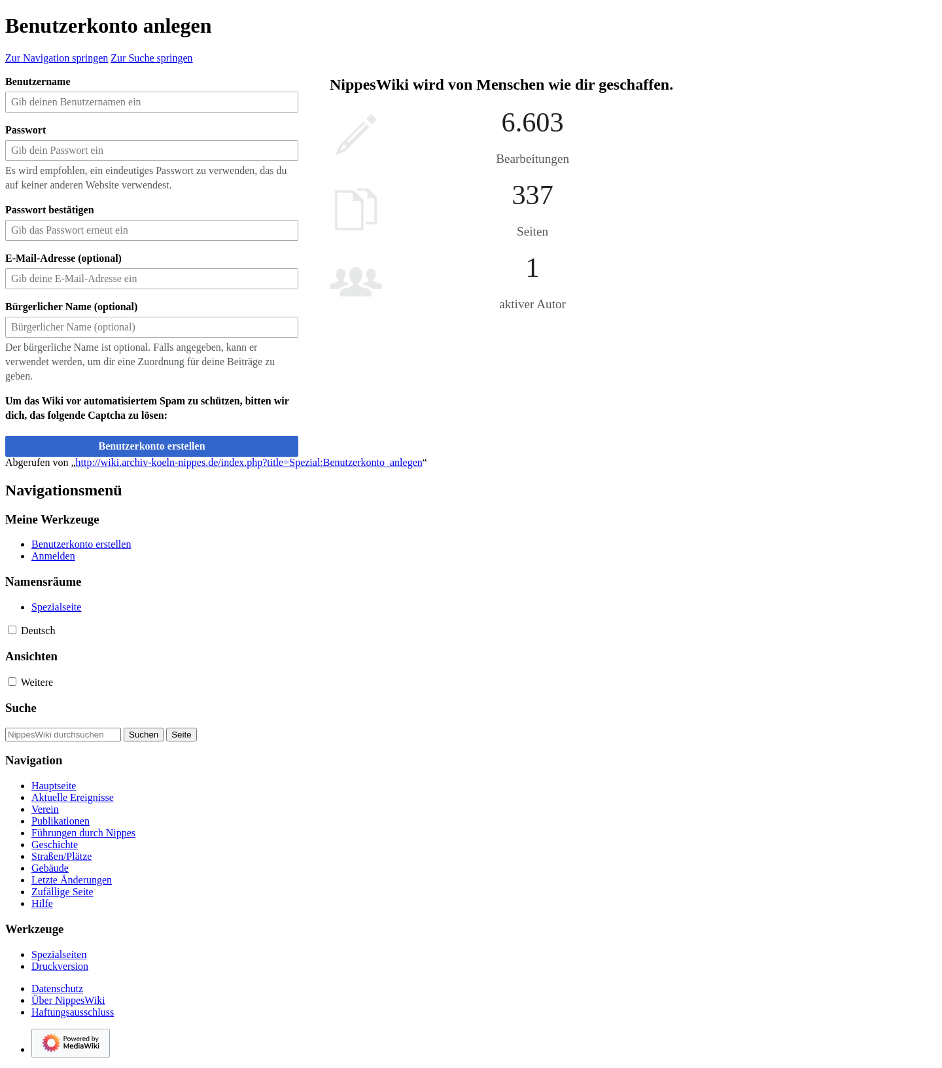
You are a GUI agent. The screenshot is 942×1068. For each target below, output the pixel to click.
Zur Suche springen (151, 57)
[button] (12, 630)
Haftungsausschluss (72, 1012)
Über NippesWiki (68, 1000)
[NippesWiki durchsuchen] (63, 734)
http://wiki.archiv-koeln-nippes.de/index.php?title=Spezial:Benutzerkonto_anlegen (249, 462)
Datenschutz (57, 988)
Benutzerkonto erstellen (151, 446)
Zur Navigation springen (56, 57)
